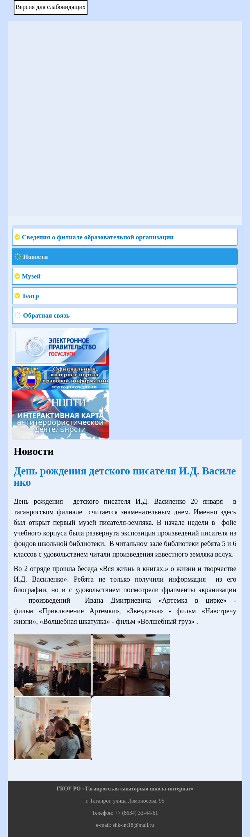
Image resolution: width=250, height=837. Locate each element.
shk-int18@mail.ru (133, 825)
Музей (31, 276)
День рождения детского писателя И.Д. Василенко (125, 477)
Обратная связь (46, 315)
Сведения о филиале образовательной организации (98, 237)
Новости (35, 256)
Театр (30, 296)
